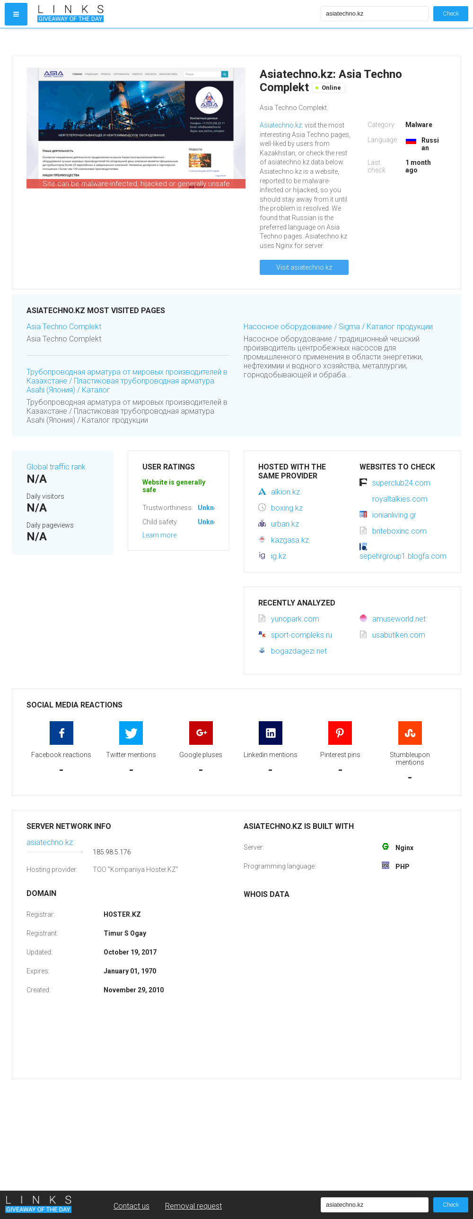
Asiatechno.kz (281, 125)
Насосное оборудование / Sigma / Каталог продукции (338, 326)
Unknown (212, 507)
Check (451, 13)
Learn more (159, 535)
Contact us (131, 1206)
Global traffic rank (56, 466)
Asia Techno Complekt (63, 326)
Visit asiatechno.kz (304, 267)
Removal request (193, 1206)
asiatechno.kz (49, 842)
